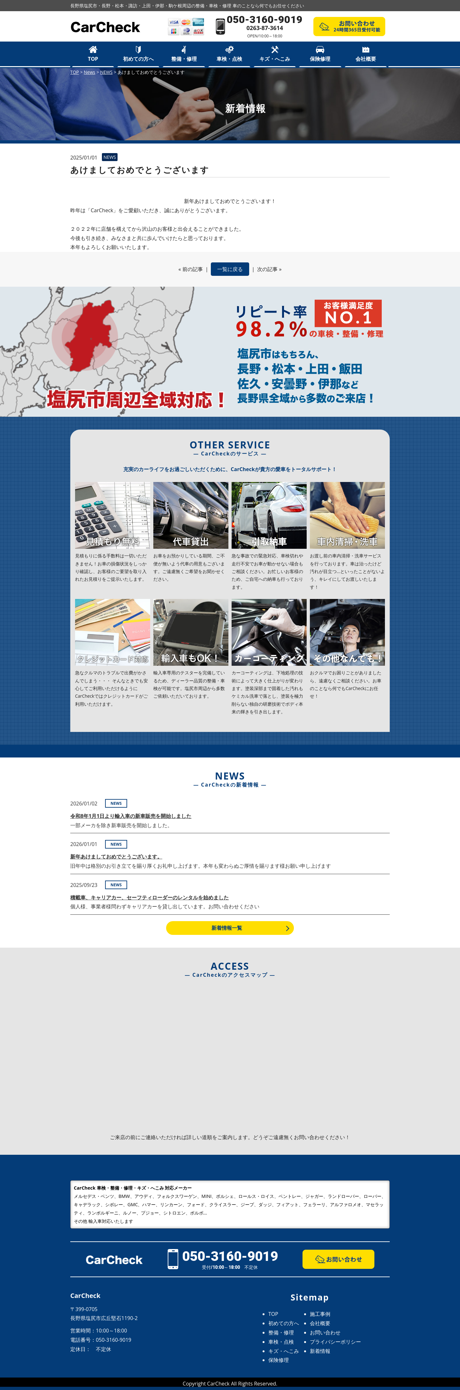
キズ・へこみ (274, 58)
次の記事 (267, 269)
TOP (93, 58)
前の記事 (192, 269)
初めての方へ (138, 58)
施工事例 (320, 1313)
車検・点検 (229, 58)
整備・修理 (184, 58)
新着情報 (320, 1351)
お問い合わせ (325, 1332)
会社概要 (366, 58)
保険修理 (320, 58)
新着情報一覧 (226, 927)
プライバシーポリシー (335, 1341)
